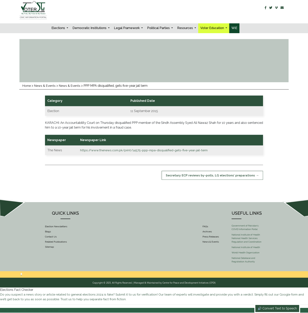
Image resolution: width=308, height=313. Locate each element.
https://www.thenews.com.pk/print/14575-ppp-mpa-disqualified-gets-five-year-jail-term (145, 150)
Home (26, 86)
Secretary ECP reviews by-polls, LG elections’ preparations (210, 175)
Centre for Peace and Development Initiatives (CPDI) (189, 282)
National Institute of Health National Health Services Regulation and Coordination (246, 238)
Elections (58, 28)
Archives (207, 231)
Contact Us (51, 236)
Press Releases (211, 236)
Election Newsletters (56, 226)
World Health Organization (245, 252)
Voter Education (212, 28)
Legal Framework (127, 28)
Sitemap (49, 247)
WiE (234, 28)
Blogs (48, 231)
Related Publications (56, 242)
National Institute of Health (246, 247)
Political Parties (158, 28)
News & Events (45, 86)
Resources (185, 28)
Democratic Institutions (89, 28)
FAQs (205, 226)
